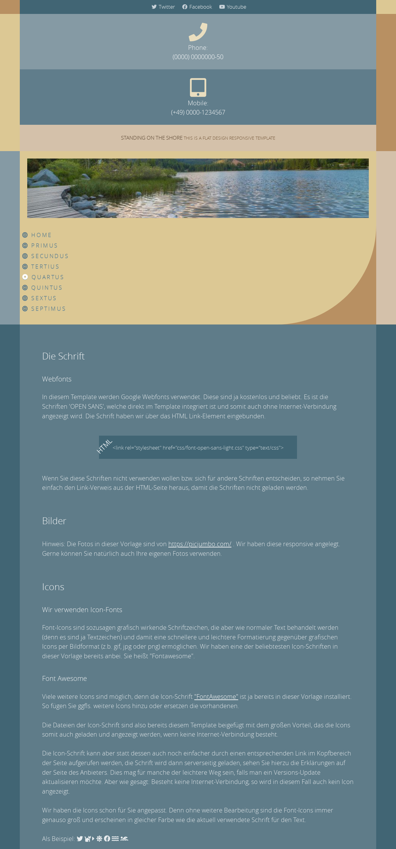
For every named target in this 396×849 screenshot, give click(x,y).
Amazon (199, 717)
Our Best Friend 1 (292, 786)
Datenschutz (199, 832)
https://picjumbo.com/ (199, 388)
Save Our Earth (171, 767)
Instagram (164, 717)
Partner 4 (283, 776)
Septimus (226, 152)
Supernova (166, 786)
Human (163, 747)
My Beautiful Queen (176, 796)
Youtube (231, 7)
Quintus (225, 131)
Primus (223, 89)
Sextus (222, 142)
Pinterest (233, 717)
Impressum (165, 832)
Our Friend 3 (287, 806)
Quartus (226, 121)
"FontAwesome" (216, 540)
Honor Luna (167, 776)
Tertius (223, 110)
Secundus (228, 100)
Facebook (196, 7)
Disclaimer (231, 832)
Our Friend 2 (287, 796)
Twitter (162, 7)
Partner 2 (283, 757)
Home (219, 79)
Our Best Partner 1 (293, 747)
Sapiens (163, 757)
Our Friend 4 (287, 816)
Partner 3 (283, 767)
